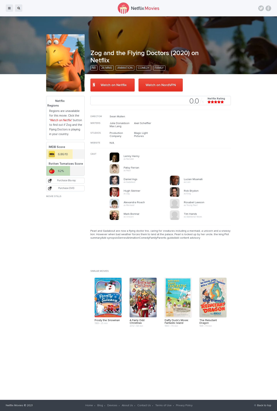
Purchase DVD (66, 188)
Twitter (261, 8)
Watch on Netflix (114, 85)
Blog (100, 405)
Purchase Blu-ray (66, 180)
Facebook (268, 8)
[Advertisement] (202, 140)
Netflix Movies (14, 405)
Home (89, 405)
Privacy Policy (184, 405)
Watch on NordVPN (161, 85)
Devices (112, 405)
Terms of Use (163, 405)
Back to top (264, 405)
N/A (112, 143)
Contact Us (144, 405)
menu (9, 8)
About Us (127, 405)
